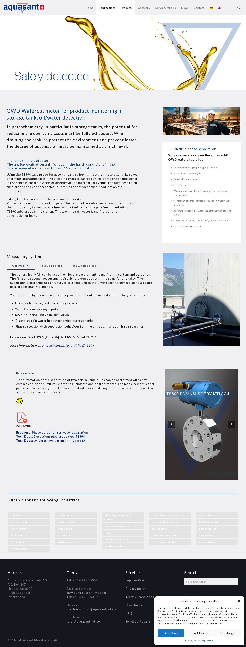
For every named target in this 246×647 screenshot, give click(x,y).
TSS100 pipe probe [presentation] (84, 265)
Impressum (208, 640)
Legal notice (134, 580)
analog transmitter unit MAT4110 (66, 345)
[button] (239, 601)
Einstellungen (227, 633)
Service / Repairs (138, 621)
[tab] (21, 266)
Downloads (133, 605)
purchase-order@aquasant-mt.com (92, 609)
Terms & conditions (139, 597)
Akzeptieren (171, 633)
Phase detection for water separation (52, 432)
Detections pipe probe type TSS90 (50, 436)
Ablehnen (199, 633)
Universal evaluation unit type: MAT (51, 440)
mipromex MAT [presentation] (21, 265)
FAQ (128, 613)
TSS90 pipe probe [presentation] (51, 265)
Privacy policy (192, 640)
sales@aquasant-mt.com (84, 621)
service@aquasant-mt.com (86, 592)
